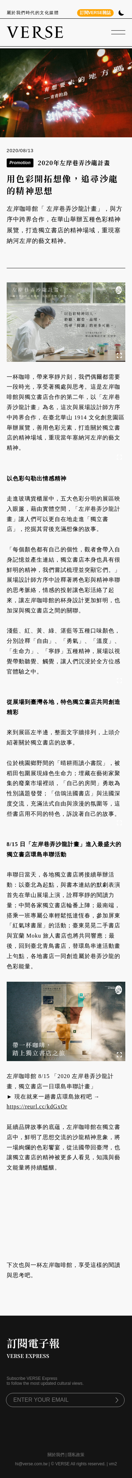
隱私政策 (76, 1454)
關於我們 (56, 1454)
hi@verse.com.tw (31, 1463)
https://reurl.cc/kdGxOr (37, 1106)
